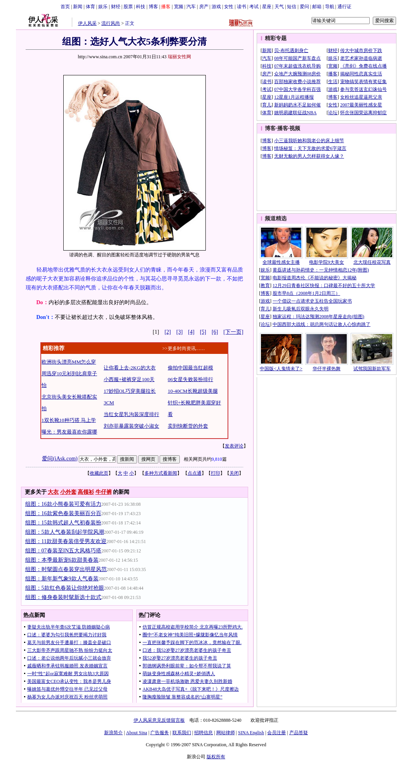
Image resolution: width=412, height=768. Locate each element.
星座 (266, 6)
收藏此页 (99, 473)
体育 (90, 6)
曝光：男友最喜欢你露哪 (69, 432)
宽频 (178, 6)
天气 (279, 6)
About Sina (136, 732)
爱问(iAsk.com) (59, 458)
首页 (65, 6)
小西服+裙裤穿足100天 (129, 379)
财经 (115, 6)
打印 (215, 473)
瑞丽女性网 (179, 56)
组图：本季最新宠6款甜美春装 (62, 560)
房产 (204, 6)
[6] (215, 332)
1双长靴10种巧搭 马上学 (69, 420)
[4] (191, 332)
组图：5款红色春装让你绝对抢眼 (64, 588)
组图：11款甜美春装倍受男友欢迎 (65, 541)
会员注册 (276, 732)
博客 (153, 6)
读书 (241, 6)
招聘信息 (203, 732)
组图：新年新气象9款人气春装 (62, 579)
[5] (203, 332)
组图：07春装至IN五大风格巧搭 (63, 551)
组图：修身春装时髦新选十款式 (63, 597)
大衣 (53, 492)
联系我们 (181, 732)
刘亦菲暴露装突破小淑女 (131, 426)
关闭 (234, 473)
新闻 (77, 6)
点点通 (195, 473)
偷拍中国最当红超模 (190, 368)
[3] (179, 332)
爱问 (304, 6)
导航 (329, 6)
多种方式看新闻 (160, 473)
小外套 (68, 492)
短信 (291, 6)
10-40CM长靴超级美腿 (193, 391)
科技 (140, 6)
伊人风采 (87, 23)
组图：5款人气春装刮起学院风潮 (64, 532)
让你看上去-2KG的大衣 (130, 368)
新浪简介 (113, 732)
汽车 (191, 6)
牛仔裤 (104, 492)
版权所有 (216, 756)
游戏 (216, 6)
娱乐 (103, 6)
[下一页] (233, 332)
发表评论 (234, 446)
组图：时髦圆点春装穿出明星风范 (66, 569)
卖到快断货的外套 (188, 426)
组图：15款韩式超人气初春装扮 (63, 523)
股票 (128, 6)
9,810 (217, 459)
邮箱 (317, 6)
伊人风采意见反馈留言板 (159, 720)
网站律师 (225, 732)
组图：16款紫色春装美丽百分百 (63, 513)
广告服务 (159, 732)
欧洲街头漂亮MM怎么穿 (69, 362)
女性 (228, 6)
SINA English (251, 732)
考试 (254, 6)
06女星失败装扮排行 (190, 379)
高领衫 (86, 492)
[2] (168, 332)
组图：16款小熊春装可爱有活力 (63, 504)
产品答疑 (298, 732)
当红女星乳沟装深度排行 (131, 414)
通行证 (344, 6)
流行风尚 (110, 23)
